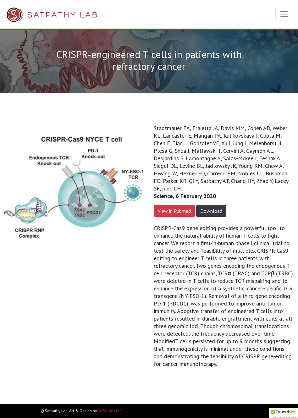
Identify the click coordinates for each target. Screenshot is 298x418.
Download (211, 211)
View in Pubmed (174, 211)
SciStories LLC (110, 411)
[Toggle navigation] (284, 14)
